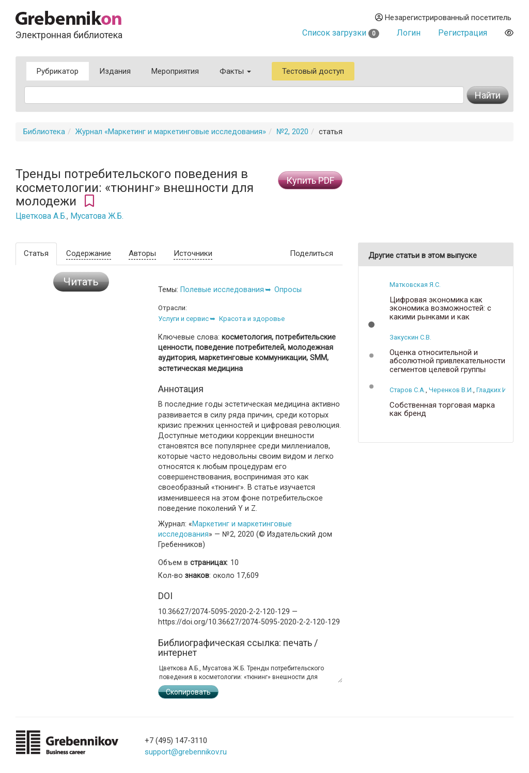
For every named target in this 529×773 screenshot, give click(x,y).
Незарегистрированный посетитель (443, 17)
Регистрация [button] (462, 33)
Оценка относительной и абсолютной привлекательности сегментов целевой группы (447, 361)
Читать (81, 282)
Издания (115, 71)
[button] (371, 324)
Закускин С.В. (410, 337)
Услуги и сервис (183, 319)
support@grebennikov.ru (186, 751)
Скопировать (188, 692)
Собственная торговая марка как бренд (442, 409)
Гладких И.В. (495, 390)
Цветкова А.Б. (41, 216)
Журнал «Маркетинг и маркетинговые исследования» (170, 131)
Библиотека (44, 131)
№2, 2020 (292, 131)
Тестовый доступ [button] (313, 71)
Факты (235, 71)
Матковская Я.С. (415, 284)
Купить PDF (310, 180)
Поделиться (311, 253)
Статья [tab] (36, 253)
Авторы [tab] (142, 253)
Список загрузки (340, 33)
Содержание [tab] (88, 253)
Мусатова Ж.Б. (96, 216)
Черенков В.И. (451, 390)
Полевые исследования (222, 289)
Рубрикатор (58, 71)
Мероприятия (175, 71)
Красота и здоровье (252, 319)
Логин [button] (409, 33)
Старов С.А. (408, 390)
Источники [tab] (193, 253)
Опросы (288, 289)
